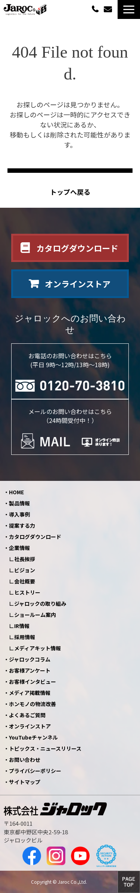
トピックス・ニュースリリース (45, 748)
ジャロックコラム (29, 659)
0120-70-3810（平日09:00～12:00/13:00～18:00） (96, 8)
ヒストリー (27, 592)
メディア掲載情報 (29, 692)
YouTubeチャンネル (33, 737)
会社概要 (24, 581)
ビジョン (24, 570)
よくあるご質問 (27, 715)
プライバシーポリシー (35, 770)
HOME (16, 492)
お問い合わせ (109, 9)
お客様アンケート (29, 670)
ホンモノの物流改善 (32, 704)
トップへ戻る (70, 192)
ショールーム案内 (35, 614)
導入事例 (19, 514)
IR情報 (21, 626)
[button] (129, 9)
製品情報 (19, 503)
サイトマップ (24, 782)
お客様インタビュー (32, 681)
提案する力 (22, 525)
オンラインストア (78, 283)
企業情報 (19, 547)
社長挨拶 (24, 559)
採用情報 (24, 637)
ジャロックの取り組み (40, 603)
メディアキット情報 (37, 648)
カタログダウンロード (77, 248)
